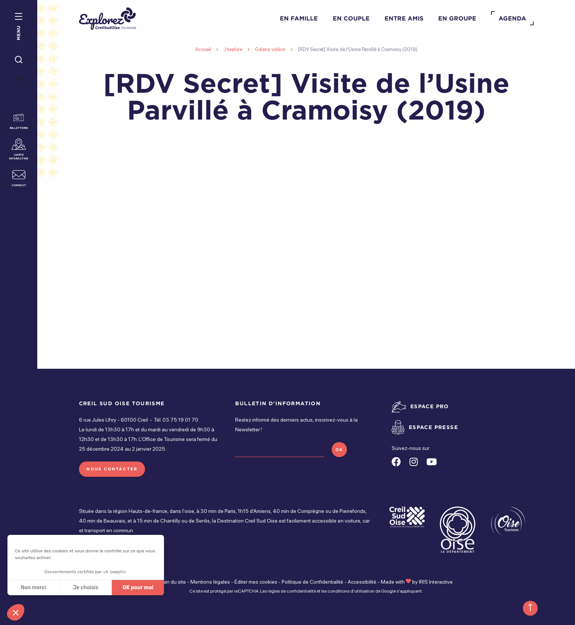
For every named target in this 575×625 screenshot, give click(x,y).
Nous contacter (112, 469)
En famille (299, 18)
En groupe (457, 18)
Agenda (512, 18)
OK (339, 449)
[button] (16, 612)
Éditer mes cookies (255, 582)
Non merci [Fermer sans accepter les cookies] (33, 587)
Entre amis (404, 18)
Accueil (203, 49)
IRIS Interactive (436, 582)
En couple (351, 18)
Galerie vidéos (270, 49)
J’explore (233, 49)
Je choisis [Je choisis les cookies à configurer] (85, 587)
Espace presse (433, 427)
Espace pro (429, 406)
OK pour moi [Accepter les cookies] (138, 587)
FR (19, 78)
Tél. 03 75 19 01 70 (176, 420)
